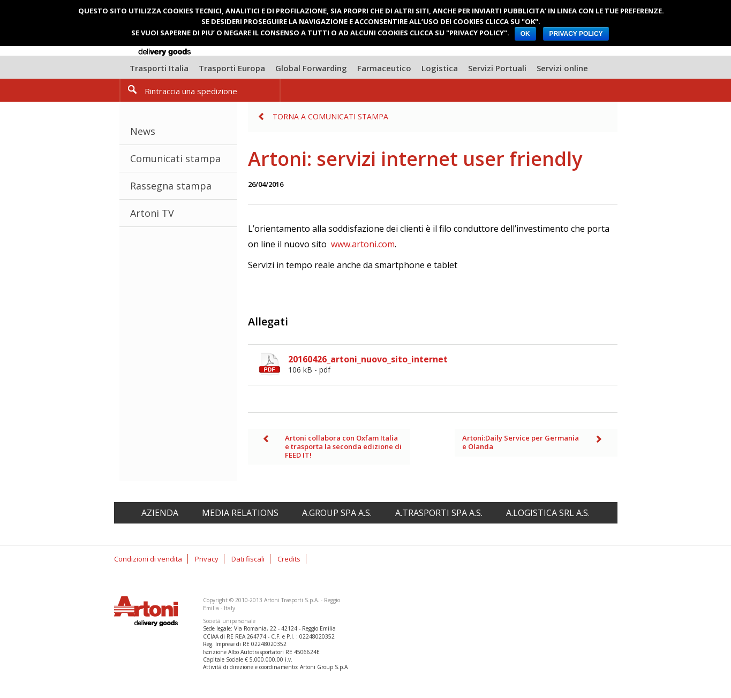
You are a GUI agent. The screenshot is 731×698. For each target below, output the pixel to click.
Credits (288, 559)
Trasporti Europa (232, 68)
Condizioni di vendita (148, 559)
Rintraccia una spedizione (191, 91)
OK (525, 33)
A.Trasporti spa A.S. (439, 513)
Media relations (240, 513)
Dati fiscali (248, 559)
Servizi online (562, 68)
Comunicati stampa (175, 158)
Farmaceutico (384, 68)
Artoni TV (152, 213)
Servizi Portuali (497, 68)
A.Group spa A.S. (337, 513)
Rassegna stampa (171, 185)
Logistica (439, 68)
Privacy (206, 559)
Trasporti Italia (159, 68)
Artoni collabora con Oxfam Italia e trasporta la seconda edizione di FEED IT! (343, 446)
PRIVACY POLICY (575, 33)
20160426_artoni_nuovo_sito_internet (452, 364)
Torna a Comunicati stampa (330, 116)
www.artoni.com (363, 244)
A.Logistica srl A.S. (548, 513)
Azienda (159, 513)
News (142, 131)
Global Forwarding (311, 68)
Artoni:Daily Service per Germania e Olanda (520, 442)
